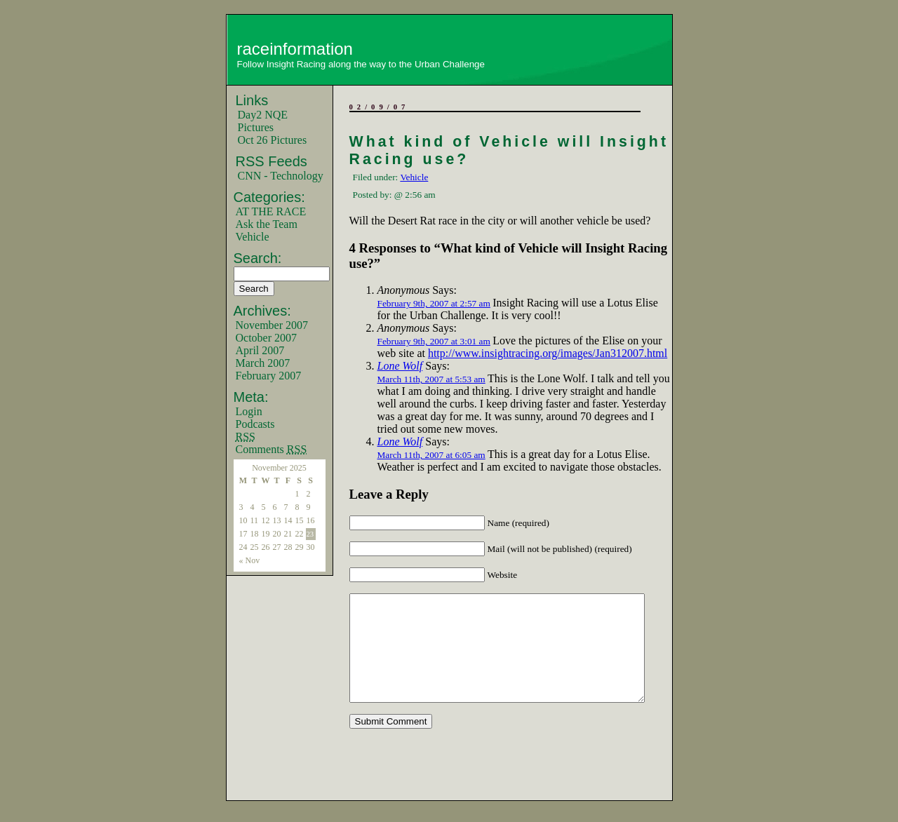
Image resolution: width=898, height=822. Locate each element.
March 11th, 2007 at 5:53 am (431, 379)
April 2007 (260, 350)
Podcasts (255, 424)
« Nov (249, 560)
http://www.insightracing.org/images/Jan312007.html (547, 353)
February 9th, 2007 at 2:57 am (433, 303)
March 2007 (263, 363)
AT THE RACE (271, 211)
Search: (258, 258)
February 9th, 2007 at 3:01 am (433, 341)
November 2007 (272, 325)
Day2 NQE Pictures (263, 121)
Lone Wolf (400, 366)
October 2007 (266, 338)
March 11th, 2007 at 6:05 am (431, 455)
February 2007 (269, 376)
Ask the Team (266, 224)
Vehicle (252, 237)
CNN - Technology (280, 176)
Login (249, 411)
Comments (271, 449)
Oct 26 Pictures (272, 140)
